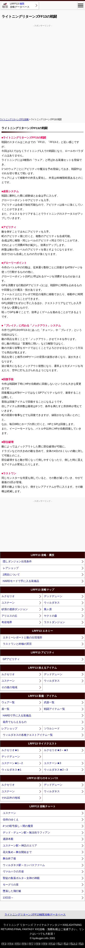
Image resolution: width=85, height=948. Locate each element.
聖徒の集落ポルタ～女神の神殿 (21, 878)
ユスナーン (8, 602)
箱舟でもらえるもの (14, 721)
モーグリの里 (11, 884)
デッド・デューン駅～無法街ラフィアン (26, 832)
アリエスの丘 (9, 615)
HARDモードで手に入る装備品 (21, 580)
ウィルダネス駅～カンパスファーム (24, 865)
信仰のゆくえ (11, 819)
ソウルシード (52, 728)
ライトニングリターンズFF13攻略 (14, 119)
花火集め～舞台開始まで (17, 852)
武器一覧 (49, 702)
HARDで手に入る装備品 (17, 715)
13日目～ (8, 897)
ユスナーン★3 (52, 763)
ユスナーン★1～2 (12, 763)
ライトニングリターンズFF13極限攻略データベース (35, 914)
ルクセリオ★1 (10, 750)
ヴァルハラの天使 (13, 871)
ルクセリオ (8, 596)
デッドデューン (53, 596)
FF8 (37, 943)
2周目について (11, 574)
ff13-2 (73, 943)
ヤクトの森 (50, 615)
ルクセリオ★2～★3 (56, 750)
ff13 (66, 943)
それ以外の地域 (11, 797)
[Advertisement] (42, 70)
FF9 (44, 943)
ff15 (81, 943)
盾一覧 (5, 708)
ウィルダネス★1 (11, 769)
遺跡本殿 (8, 838)
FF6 (24, 943)
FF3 (4, 943)
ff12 (59, 943)
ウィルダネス (52, 602)
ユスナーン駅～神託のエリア (20, 845)
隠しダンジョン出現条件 (17, 561)
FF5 (17, 943)
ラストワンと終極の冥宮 (17, 643)
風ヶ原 (48, 609)
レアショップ (11, 567)
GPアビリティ (11, 659)
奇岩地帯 (7, 622)
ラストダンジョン (54, 622)
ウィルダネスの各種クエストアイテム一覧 (28, 734)
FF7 (31, 943)
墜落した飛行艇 (12, 891)
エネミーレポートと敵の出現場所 (22, 637)
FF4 (10, 943)
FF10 (52, 943)
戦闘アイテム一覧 (54, 708)
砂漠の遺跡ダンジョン (15, 609)
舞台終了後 (9, 858)
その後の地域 (9, 687)
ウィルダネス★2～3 (56, 769)
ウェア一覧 (8, 702)
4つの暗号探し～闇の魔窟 (18, 825)
